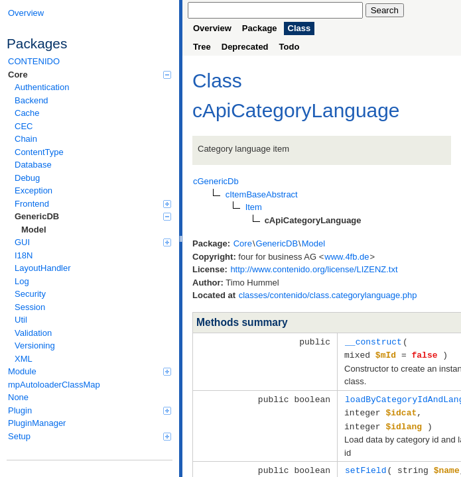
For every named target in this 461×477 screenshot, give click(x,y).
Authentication (42, 87)
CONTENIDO (34, 61)
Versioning (35, 345)
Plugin (89, 410)
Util (21, 320)
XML (24, 359)
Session (30, 307)
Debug (27, 178)
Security (30, 294)
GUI (93, 242)
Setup (89, 436)
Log (22, 281)
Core (89, 75)
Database (33, 165)
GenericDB (93, 216)
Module (89, 371)
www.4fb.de (346, 257)
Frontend (93, 204)
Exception (33, 190)
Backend (31, 100)
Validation (33, 333)
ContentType (39, 152)
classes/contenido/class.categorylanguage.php (328, 295)
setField (365, 466)
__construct (373, 341)
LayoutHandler (43, 268)
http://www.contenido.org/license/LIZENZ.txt (313, 269)
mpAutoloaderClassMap (54, 385)
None (18, 397)
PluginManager (37, 423)
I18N (24, 255)
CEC (24, 126)
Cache (27, 113)
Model (33, 230)
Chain (26, 139)
